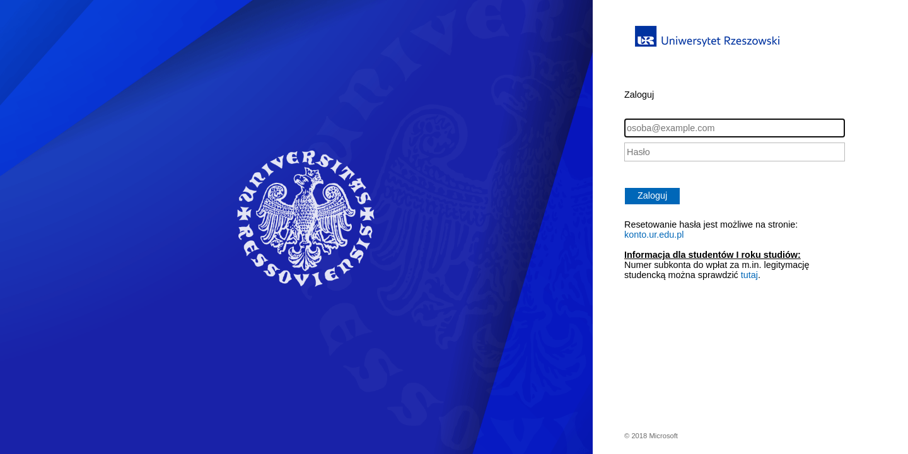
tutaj (749, 275)
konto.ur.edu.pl (654, 235)
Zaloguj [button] (652, 195)
